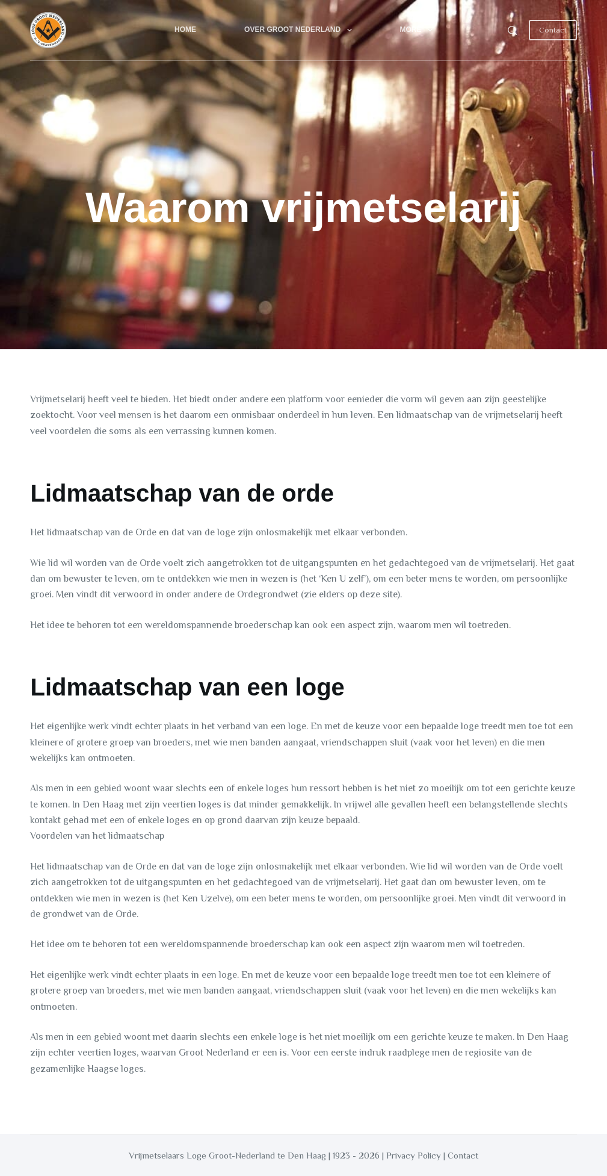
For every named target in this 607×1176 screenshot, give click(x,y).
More (418, 30)
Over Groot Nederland (300, 30)
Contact (553, 29)
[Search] (512, 30)
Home (185, 29)
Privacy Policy (413, 1155)
